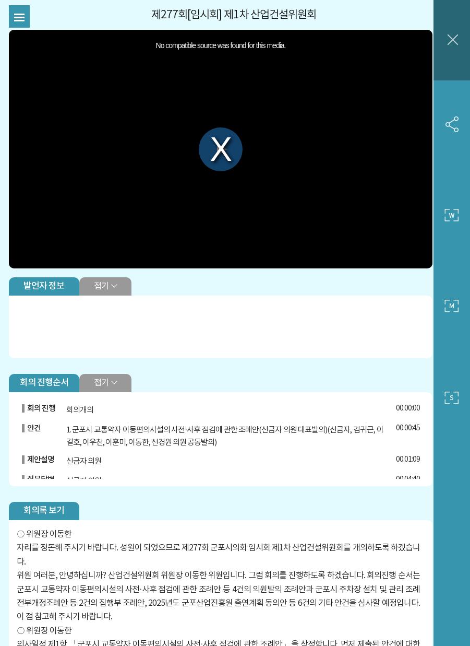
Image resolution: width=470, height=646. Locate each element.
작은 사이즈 (451, 398)
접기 (103, 278)
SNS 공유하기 (451, 124)
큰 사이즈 (451, 215)
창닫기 (451, 40)
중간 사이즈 (451, 306)
